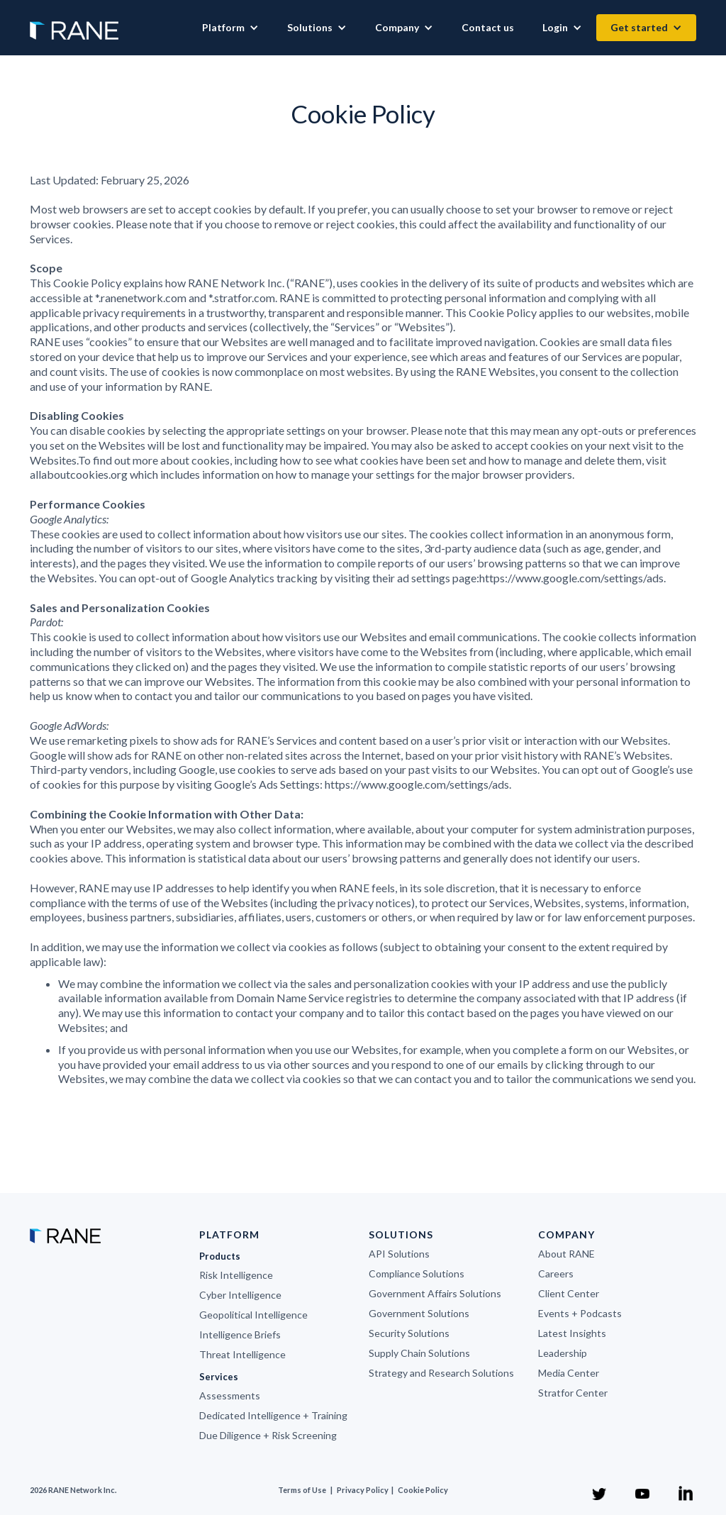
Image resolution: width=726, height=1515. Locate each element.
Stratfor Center (573, 1393)
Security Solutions (409, 1333)
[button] (230, 27)
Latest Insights (572, 1333)
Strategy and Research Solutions (441, 1373)
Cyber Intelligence (240, 1295)
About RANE (566, 1254)
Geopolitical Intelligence (253, 1315)
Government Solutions (419, 1313)
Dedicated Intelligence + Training (273, 1415)
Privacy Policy (363, 1489)
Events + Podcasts (580, 1313)
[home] (74, 23)
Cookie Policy (423, 1489)
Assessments (229, 1395)
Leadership (562, 1353)
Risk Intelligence (236, 1275)
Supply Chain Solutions (419, 1353)
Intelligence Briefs (240, 1334)
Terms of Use (302, 1489)
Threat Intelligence (242, 1354)
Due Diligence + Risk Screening (268, 1435)
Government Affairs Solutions (435, 1293)
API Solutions (399, 1254)
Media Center (568, 1373)
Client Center (568, 1293)
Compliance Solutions (416, 1273)
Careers (556, 1273)
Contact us (488, 27)
